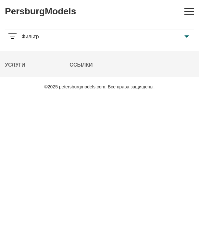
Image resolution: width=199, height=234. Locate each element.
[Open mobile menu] (189, 11)
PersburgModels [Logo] (40, 11)
